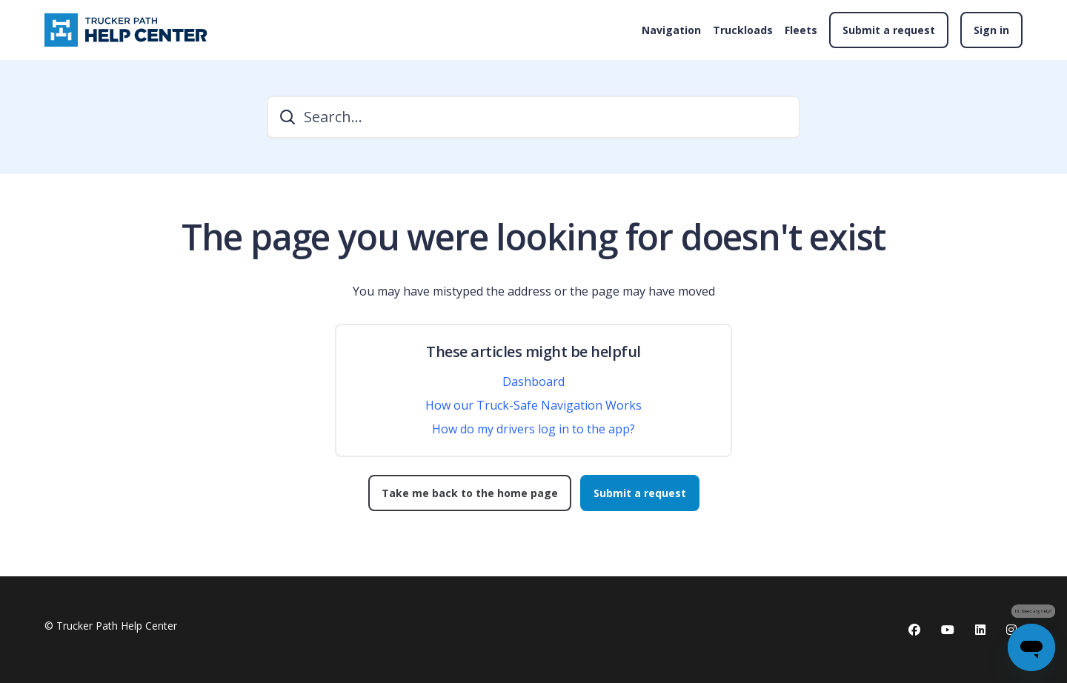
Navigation (671, 30)
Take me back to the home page (470, 493)
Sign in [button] (991, 30)
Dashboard (533, 381)
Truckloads (743, 30)
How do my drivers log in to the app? (533, 429)
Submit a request (888, 30)
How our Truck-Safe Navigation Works (533, 405)
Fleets (801, 30)
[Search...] (533, 117)
